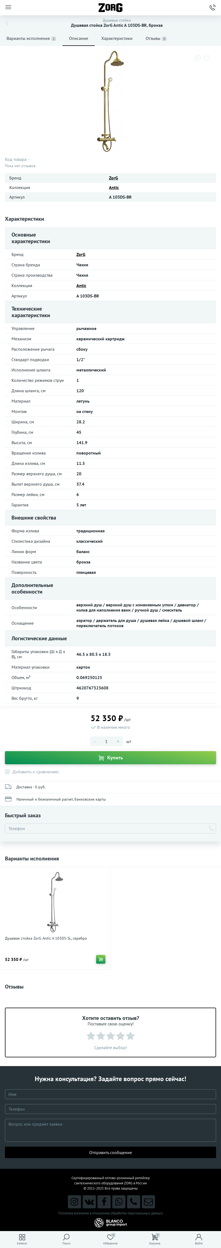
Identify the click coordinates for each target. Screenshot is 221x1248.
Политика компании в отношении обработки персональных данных (110, 1213)
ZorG (113, 178)
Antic (114, 187)
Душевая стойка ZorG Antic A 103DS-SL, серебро (46, 938)
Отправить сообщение (110, 1152)
